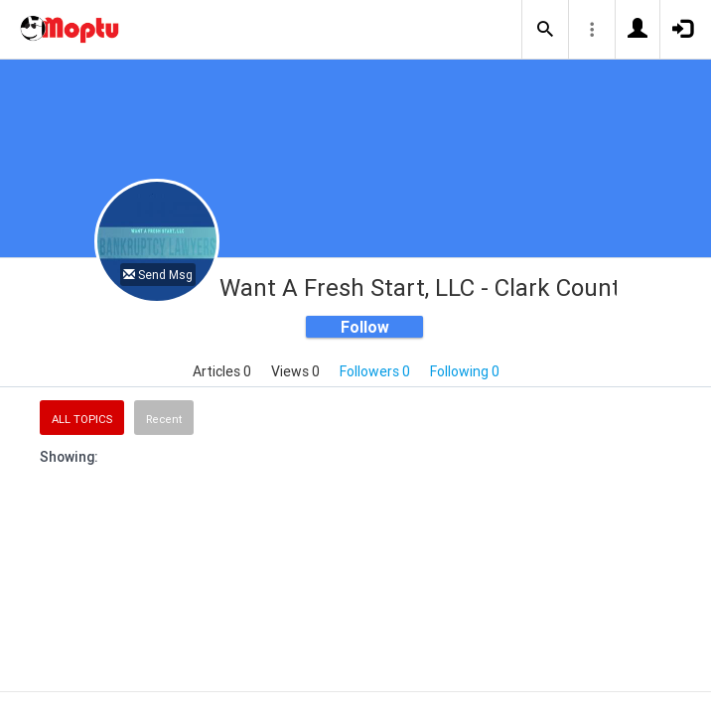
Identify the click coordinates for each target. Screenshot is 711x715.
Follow (365, 327)
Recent (164, 419)
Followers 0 (375, 371)
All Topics (82, 419)
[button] (545, 30)
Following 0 (464, 371)
